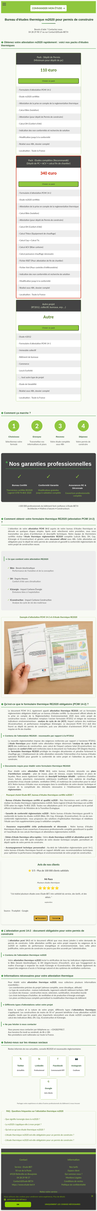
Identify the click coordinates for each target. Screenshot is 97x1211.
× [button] (92, 1196)
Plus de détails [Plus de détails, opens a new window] (59, 1197)
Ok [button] (18, 1204)
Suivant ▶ (56, 918)
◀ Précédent (40, 918)
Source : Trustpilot (12, 910)
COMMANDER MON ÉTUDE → (48, 8)
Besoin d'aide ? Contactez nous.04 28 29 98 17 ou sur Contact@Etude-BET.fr (49, 30)
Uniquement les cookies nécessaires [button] (62, 1204)
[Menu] (4, 4)
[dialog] (48, 1201)
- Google (24, 910)
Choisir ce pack (48, 81)
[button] (48, 1199)
